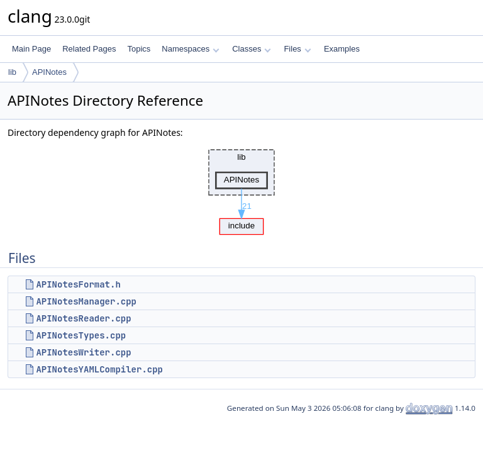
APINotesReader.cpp (83, 318)
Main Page (31, 48)
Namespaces (190, 48)
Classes (251, 48)
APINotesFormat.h (78, 284)
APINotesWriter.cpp (83, 352)
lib (12, 72)
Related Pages (89, 48)
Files (297, 48)
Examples (342, 48)
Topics (138, 48)
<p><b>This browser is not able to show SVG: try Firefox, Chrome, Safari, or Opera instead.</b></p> (241, 189)
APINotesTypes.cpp (81, 335)
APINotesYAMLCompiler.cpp (99, 369)
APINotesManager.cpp (86, 301)
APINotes (49, 72)
